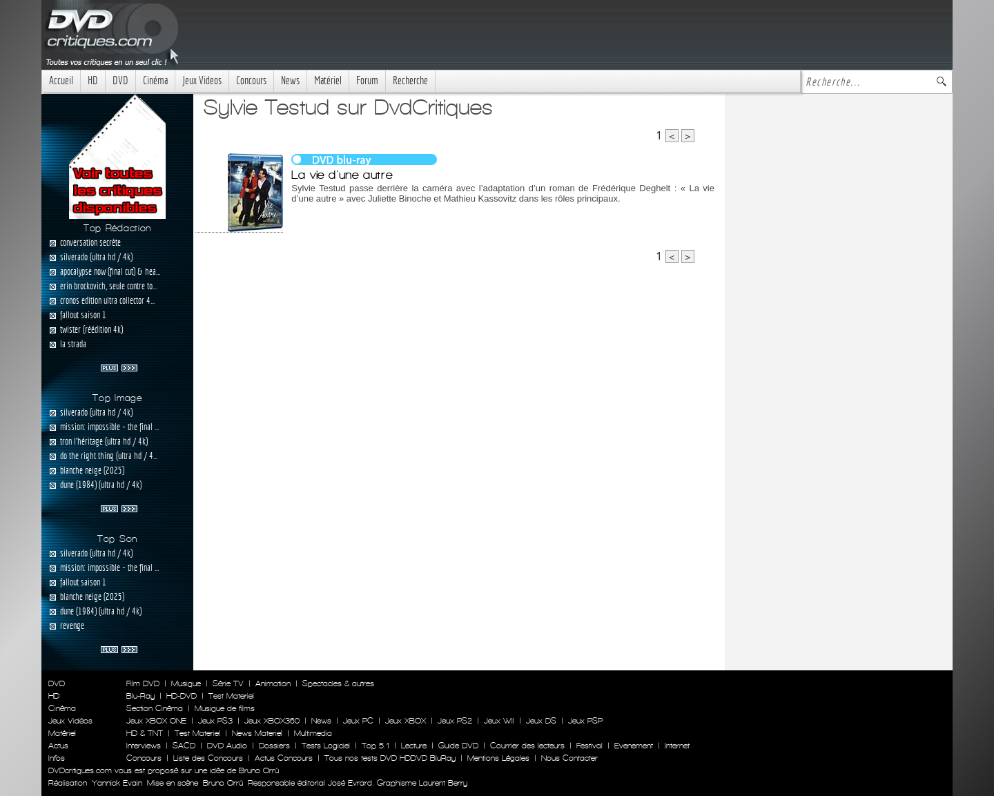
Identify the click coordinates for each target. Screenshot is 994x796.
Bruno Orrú (223, 783)
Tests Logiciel (326, 745)
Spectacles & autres (338, 683)
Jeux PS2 (455, 721)
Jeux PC (358, 721)
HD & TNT (144, 733)
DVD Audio (227, 745)
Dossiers (274, 745)
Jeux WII (499, 721)
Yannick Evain (117, 783)
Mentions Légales (498, 758)
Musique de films (225, 708)
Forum (367, 80)
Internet (677, 745)
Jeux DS (541, 721)
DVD (120, 80)
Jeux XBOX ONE (156, 721)
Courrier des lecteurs (527, 745)
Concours (251, 80)
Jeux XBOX (405, 721)
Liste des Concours (208, 758)
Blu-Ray (140, 696)
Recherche (410, 80)
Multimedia (313, 733)
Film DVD (142, 683)
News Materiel (257, 733)
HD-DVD (181, 696)
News (290, 80)
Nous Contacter (568, 758)
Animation (273, 683)
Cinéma (155, 80)
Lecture (414, 745)
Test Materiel (231, 696)
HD (93, 80)
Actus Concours (284, 758)
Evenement (633, 745)
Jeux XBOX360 (272, 721)
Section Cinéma (154, 708)
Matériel (328, 80)
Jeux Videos (202, 80)
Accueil (61, 80)
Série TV (228, 683)
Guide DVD (458, 745)
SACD (184, 745)
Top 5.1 (375, 745)
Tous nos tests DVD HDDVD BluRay (390, 758)
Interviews (143, 745)
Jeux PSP (585, 721)
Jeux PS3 (215, 721)
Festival (589, 745)
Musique (186, 683)
